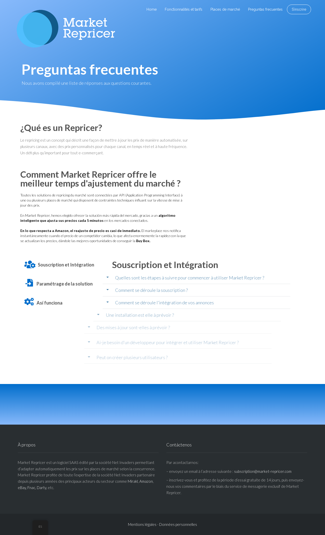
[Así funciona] (29, 302)
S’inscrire (299, 9)
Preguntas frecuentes (265, 9)
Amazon (146, 481)
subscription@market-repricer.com (262, 471)
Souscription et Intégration (66, 265)
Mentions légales (142, 524)
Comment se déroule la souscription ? (130, 290)
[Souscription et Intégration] (29, 264)
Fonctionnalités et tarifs (183, 9)
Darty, (42, 487)
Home (152, 9)
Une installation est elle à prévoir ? (97, 315)
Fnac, (31, 487)
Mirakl (133, 481)
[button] (175, 278)
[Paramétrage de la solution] (29, 283)
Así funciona (49, 303)
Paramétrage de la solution (65, 284)
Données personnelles (178, 524)
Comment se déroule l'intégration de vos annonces (143, 302)
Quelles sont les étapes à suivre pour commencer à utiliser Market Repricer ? (168, 277)
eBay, (22, 487)
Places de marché (225, 9)
